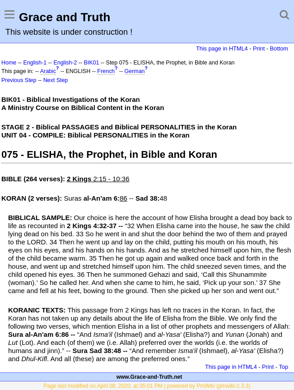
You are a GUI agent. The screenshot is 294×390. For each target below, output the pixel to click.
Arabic (48, 71)
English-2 (65, 63)
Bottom (279, 48)
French (106, 71)
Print (259, 48)
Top (283, 366)
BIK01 (91, 63)
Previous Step (18, 80)
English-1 (35, 63)
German (135, 71)
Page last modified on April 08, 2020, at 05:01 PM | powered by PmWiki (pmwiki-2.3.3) (147, 386)
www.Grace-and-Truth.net (149, 377)
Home (8, 63)
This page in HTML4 (222, 48)
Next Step (55, 80)
